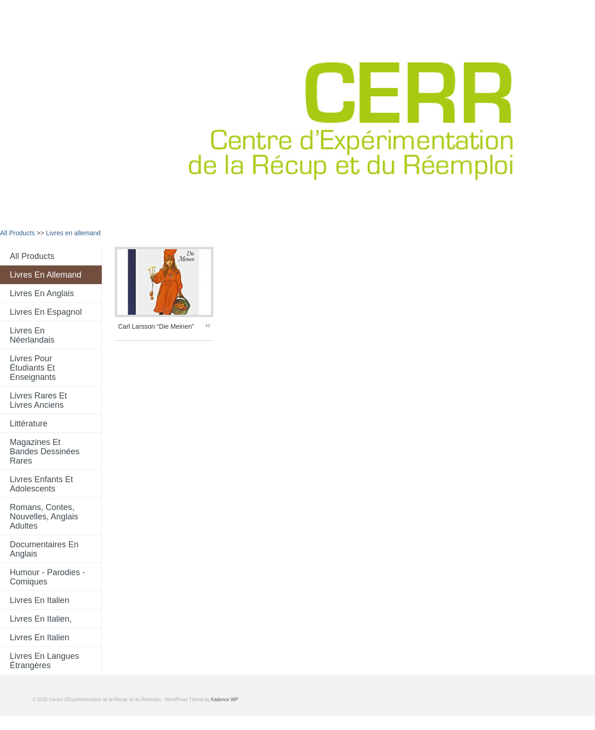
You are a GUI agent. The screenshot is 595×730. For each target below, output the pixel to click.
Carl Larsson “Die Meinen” (156, 326)
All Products (17, 233)
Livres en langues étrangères (44, 660)
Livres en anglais (42, 293)
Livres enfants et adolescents (41, 484)
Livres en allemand (73, 233)
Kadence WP (224, 699)
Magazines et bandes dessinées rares (44, 451)
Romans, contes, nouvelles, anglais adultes (44, 517)
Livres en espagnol (46, 312)
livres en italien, (41, 619)
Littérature (28, 423)
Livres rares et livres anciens (38, 400)
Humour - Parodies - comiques (47, 577)
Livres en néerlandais (32, 335)
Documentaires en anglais (44, 549)
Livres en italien (39, 600)
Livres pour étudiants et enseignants (33, 368)
